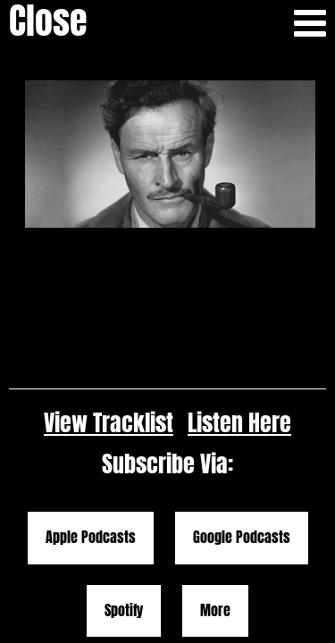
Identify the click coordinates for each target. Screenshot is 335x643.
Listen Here (239, 252)
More (215, 440)
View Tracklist (108, 252)
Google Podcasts (241, 368)
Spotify (124, 440)
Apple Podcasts (91, 368)
